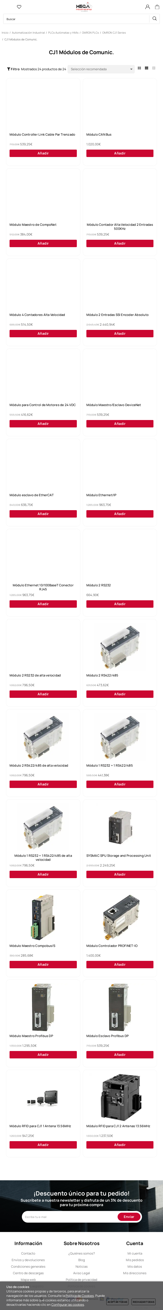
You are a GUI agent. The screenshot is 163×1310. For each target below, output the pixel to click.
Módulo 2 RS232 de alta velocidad (35, 675)
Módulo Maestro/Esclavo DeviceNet (113, 405)
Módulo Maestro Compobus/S (32, 946)
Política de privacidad (81, 1279)
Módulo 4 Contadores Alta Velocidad (37, 315)
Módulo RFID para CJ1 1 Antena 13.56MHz (40, 1126)
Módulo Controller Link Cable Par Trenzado (42, 134)
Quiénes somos (81, 1253)
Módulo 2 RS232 (98, 585)
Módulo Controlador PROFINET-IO (112, 946)
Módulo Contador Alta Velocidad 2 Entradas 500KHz (120, 227)
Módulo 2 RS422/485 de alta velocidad (39, 765)
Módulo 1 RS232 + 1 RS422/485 (109, 765)
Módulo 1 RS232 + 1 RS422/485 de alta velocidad (43, 858)
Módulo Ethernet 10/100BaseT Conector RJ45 (43, 587)
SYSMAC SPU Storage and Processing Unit (118, 856)
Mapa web (28, 1279)
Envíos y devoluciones (28, 1260)
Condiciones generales (28, 1266)
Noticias (82, 1266)
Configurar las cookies (67, 1304)
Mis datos (135, 1266)
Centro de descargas (28, 1273)
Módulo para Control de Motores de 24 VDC (43, 405)
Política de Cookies (80, 1295)
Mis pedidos (135, 1260)
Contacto (28, 1253)
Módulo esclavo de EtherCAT (32, 495)
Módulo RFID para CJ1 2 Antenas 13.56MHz (118, 1126)
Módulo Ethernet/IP (101, 495)
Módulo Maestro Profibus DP (31, 1036)
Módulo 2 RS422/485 (102, 675)
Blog (81, 1260)
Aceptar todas (117, 1301)
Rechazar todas (143, 1301)
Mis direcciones (134, 1273)
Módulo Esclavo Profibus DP (107, 1036)
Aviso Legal (81, 1273)
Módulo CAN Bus (99, 134)
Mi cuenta (135, 1253)
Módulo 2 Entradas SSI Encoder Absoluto (117, 315)
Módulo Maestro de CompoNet (33, 225)
